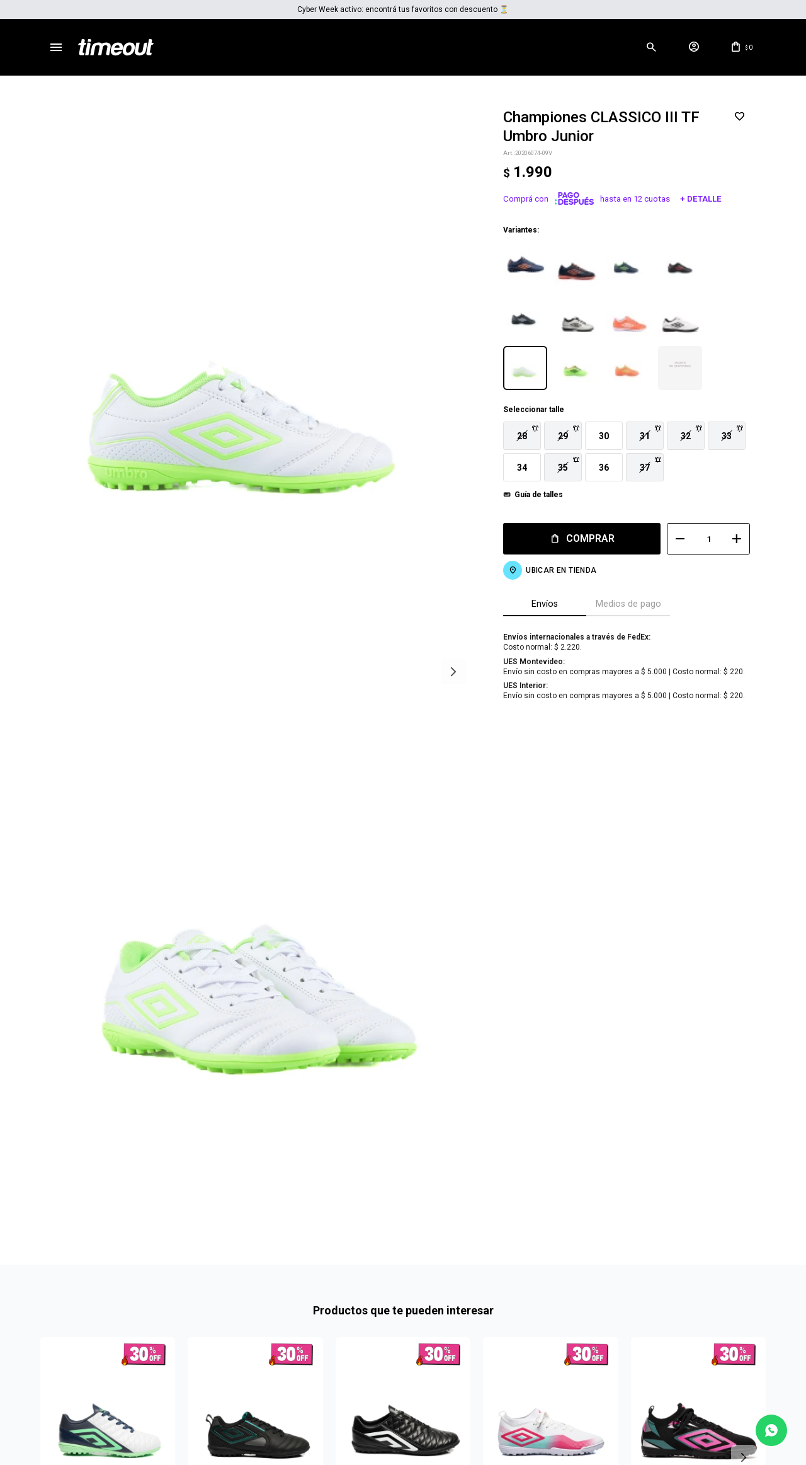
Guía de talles (529, 494)
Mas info (403, 1377)
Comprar (581, 538)
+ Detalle (691, 199)
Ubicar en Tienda (551, 570)
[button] (651, 47)
